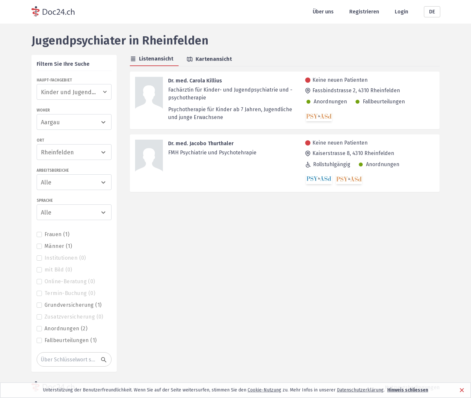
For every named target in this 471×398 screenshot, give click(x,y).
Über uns (323, 12)
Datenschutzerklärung (360, 390)
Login (401, 12)
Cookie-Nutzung (264, 390)
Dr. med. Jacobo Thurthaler (201, 143)
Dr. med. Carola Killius (195, 81)
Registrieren (364, 12)
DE (432, 12)
